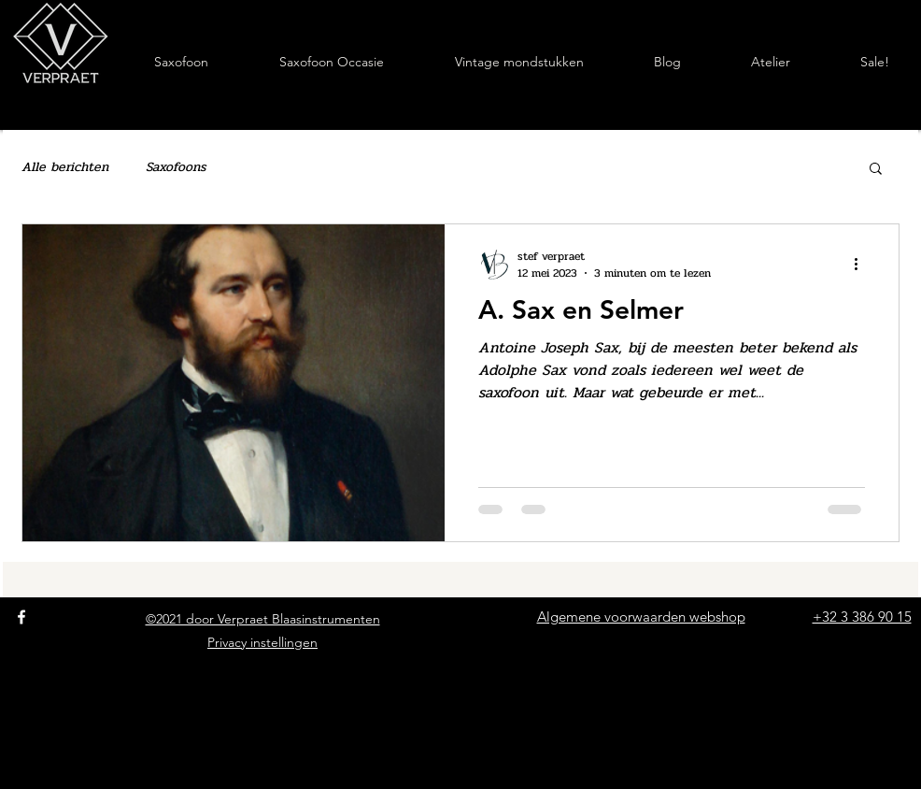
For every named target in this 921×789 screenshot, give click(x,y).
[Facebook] (21, 617)
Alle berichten (64, 167)
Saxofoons (175, 167)
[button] (876, 169)
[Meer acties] (862, 264)
